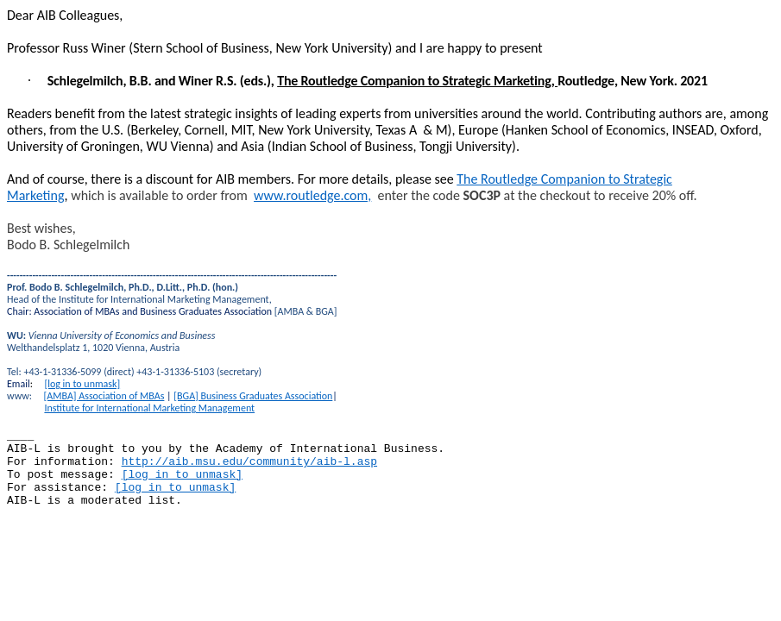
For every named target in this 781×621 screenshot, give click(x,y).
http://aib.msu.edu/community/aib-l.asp (249, 461)
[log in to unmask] (82, 384)
